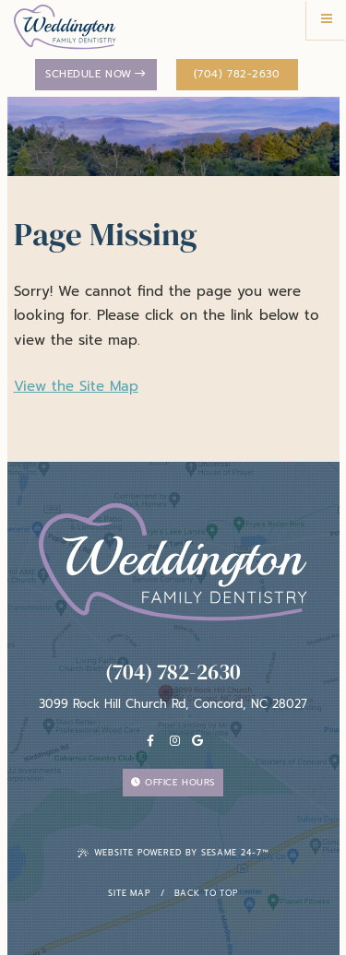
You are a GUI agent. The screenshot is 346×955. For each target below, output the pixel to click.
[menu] (326, 20)
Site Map (129, 893)
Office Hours (173, 782)
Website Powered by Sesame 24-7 (173, 852)
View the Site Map (76, 386)
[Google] (197, 742)
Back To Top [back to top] (206, 893)
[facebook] (150, 742)
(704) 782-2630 (237, 74)
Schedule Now (95, 74)
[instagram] (175, 742)
